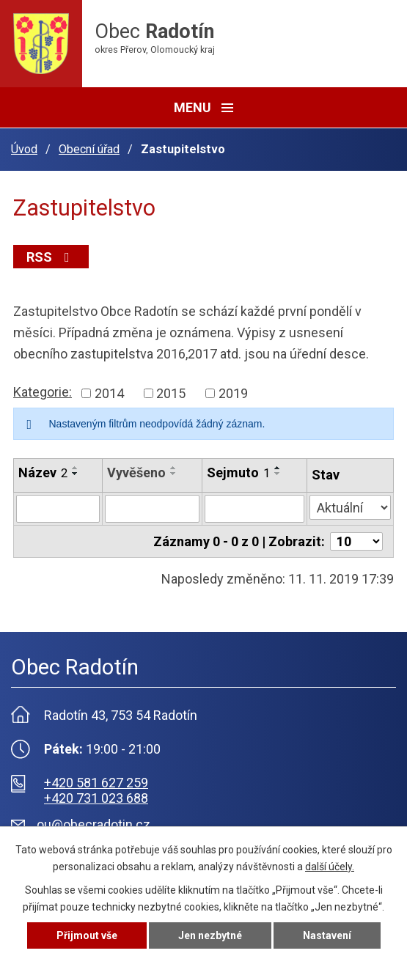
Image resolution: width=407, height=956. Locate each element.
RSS (51, 257)
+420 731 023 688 (96, 798)
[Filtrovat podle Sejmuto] (254, 509)
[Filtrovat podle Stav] (350, 507)
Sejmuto (238, 472)
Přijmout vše (86, 935)
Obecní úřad (89, 149)
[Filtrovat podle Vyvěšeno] (152, 509)
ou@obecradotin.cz (93, 824)
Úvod (24, 149)
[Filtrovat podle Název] (58, 509)
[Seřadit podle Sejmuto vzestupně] (278, 468)
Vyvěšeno (136, 472)
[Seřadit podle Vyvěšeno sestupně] (174, 474)
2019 (233, 393)
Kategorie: (42, 392)
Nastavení (327, 935)
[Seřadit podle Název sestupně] (75, 474)
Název (42, 472)
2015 (171, 393)
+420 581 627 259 (96, 782)
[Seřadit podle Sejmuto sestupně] (278, 474)
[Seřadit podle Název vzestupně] (75, 468)
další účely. (329, 866)
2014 (109, 393)
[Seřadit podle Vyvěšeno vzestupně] (174, 468)
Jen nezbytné (210, 935)
